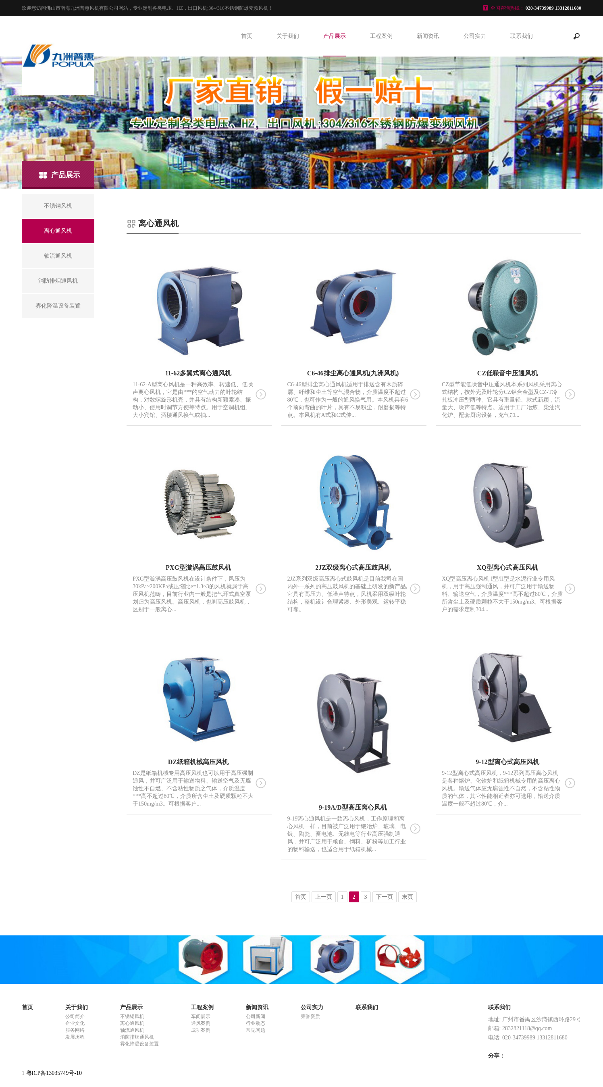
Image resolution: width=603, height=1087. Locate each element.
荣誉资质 (310, 1016)
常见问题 (255, 1030)
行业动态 (255, 1023)
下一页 (384, 897)
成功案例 (200, 1030)
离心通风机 (132, 1023)
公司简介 (75, 1016)
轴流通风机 (132, 1030)
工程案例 (381, 36)
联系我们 (521, 36)
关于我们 (288, 36)
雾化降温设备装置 (139, 1044)
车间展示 (200, 1016)
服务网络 (75, 1030)
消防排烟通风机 (137, 1037)
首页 (246, 36)
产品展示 (334, 36)
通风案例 (200, 1023)
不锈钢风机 (132, 1016)
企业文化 (75, 1023)
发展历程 (75, 1037)
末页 (407, 897)
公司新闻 (255, 1016)
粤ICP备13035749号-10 (54, 1073)
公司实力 (475, 36)
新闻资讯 (428, 36)
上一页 (323, 897)
